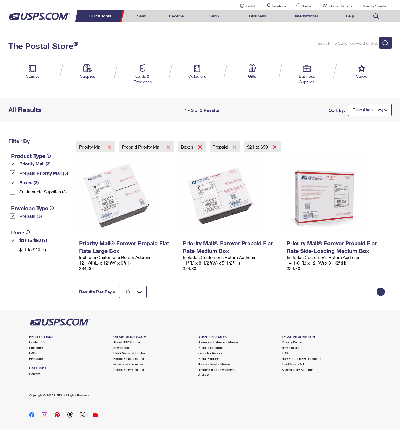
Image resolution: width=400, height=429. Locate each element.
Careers (34, 374)
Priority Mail (91, 146)
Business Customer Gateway (218, 342)
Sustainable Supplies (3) (43, 191)
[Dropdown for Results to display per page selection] (133, 292)
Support (307, 5)
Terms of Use (291, 347)
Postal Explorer (209, 358)
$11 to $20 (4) (32, 249)
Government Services (128, 364)
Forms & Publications (128, 358)
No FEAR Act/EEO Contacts (301, 358)
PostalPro (205, 375)
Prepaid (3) (30, 215)
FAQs (33, 353)
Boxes (187, 146)
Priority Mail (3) (35, 163)
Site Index (36, 347)
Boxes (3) (29, 182)
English (245, 5)
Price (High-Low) (368, 109)
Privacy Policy (292, 342)
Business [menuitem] (257, 16)
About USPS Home (126, 342)
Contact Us (37, 342)
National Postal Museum (215, 364)
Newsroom (121, 347)
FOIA (285, 353)
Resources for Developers (216, 369)
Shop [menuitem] (214, 16)
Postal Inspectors (210, 347)
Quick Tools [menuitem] (100, 16)
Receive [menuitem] (176, 16)
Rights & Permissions (128, 369)
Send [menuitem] (141, 16)
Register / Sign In (374, 5)
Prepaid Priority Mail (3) (43, 173)
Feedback (36, 358)
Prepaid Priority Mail (142, 146)
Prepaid (221, 146)
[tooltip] (49, 155)
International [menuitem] (306, 16)
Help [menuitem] (350, 16)
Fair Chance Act (293, 364)
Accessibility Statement (298, 369)
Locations (279, 5)
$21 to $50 (258, 146)
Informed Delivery (340, 5)
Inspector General (210, 353)
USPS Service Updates (129, 353)
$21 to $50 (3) (33, 240)
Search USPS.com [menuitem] (376, 16)
